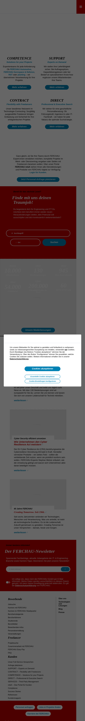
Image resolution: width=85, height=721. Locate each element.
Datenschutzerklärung (19, 359)
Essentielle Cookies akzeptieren (42, 376)
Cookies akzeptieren (42, 368)
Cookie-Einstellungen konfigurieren (42, 381)
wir (66, 350)
